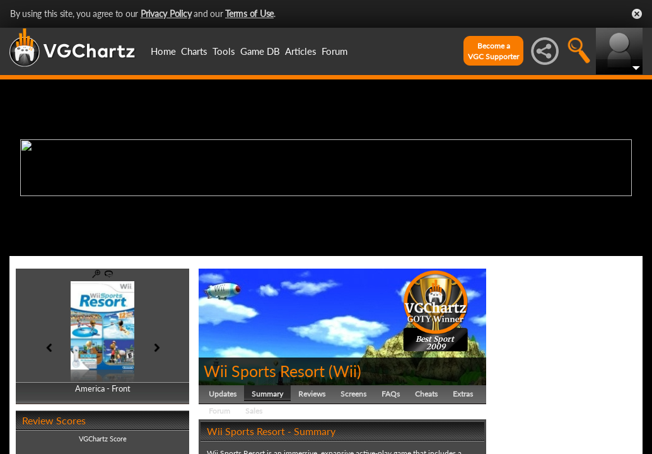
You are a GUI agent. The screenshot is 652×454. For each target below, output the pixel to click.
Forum (334, 51)
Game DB (260, 51)
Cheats (426, 394)
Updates (222, 394)
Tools (223, 51)
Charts (194, 51)
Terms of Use (249, 13)
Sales (253, 411)
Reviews (311, 394)
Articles (301, 51)
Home (163, 51)
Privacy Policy (166, 13)
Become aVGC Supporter (493, 51)
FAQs (390, 394)
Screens (353, 394)
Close (637, 14)
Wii (345, 370)
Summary (267, 394)
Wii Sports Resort (264, 370)
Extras (463, 394)
